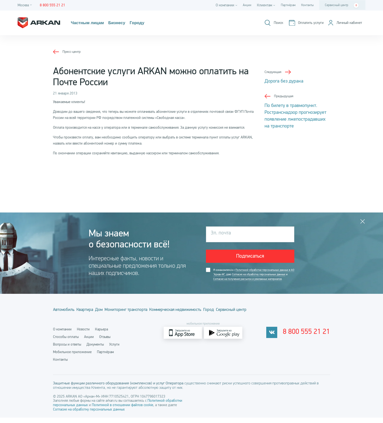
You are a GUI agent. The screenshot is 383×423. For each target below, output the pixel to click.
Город (249, 316)
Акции (241, 5)
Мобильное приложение (72, 357)
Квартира (93, 316)
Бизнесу (123, 23)
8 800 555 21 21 (309, 338)
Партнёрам (284, 5)
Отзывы (104, 342)
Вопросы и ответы (67, 350)
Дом (114, 316)
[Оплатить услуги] (302, 23)
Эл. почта (222, 234)
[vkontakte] (278, 338)
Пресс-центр (72, 51)
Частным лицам (90, 23)
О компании (62, 334)
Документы (95, 350)
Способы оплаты (66, 342)
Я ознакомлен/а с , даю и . (251, 279)
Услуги (114, 350)
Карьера (101, 334)
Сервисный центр (342, 5)
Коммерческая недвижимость (207, 316)
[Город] (25, 5)
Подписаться (250, 257)
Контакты (306, 5)
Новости (83, 334)
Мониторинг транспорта (149, 316)
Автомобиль (64, 316)
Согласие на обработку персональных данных (89, 414)
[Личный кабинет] (343, 23)
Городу (146, 23)
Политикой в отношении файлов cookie (122, 410)
